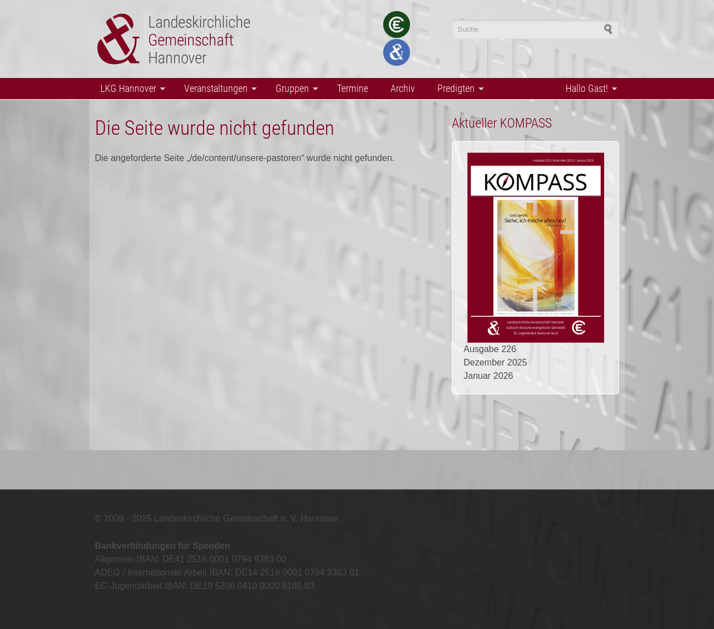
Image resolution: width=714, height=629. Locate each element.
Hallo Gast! (588, 89)
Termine (352, 88)
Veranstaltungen (217, 89)
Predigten (458, 89)
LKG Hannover (130, 89)
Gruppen (294, 89)
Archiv (402, 88)
